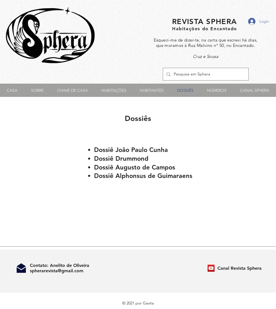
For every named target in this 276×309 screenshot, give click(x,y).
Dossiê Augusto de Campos (134, 167)
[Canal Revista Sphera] (211, 268)
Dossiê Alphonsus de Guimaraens (143, 176)
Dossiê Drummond (121, 158)
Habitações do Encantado (204, 28)
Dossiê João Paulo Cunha (131, 150)
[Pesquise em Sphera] (205, 74)
